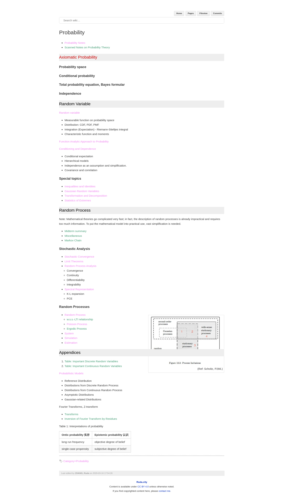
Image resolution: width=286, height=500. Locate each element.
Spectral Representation (79, 289)
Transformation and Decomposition (86, 195)
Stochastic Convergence (79, 256)
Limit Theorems (74, 261)
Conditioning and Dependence (77, 148)
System (69, 333)
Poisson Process (77, 324)
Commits (217, 13)
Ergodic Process (77, 328)
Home (179, 13)
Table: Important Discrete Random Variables (91, 361)
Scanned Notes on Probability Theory (87, 47)
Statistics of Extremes (78, 200)
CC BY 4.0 (143, 486)
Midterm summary (75, 231)
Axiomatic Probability (78, 57)
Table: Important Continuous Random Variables (93, 366)
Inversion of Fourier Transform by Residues (91, 418)
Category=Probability (76, 461)
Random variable (69, 112)
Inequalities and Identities (80, 186)
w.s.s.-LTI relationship (80, 319)
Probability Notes (75, 42)
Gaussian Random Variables (82, 191)
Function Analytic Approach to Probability (84, 141)
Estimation (71, 342)
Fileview (204, 13)
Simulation (71, 337)
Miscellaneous (73, 235)
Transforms (71, 414)
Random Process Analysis (80, 265)
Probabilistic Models (71, 373)
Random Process (75, 314)
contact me (164, 491)
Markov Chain (73, 240)
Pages (191, 13)
